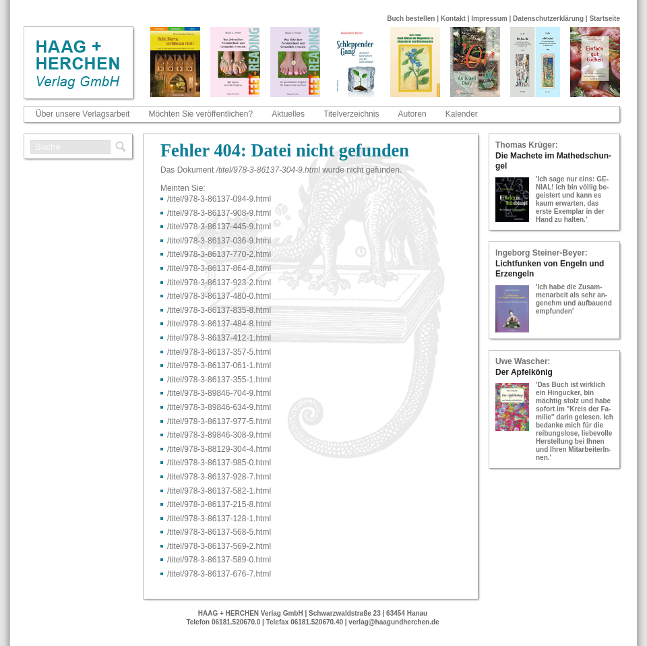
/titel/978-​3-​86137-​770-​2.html (219, 254)
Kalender (461, 114)
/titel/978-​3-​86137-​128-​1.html (219, 518)
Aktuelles (288, 114)
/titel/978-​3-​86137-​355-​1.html (219, 379)
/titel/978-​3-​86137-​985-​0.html (219, 462)
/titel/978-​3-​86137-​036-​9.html (219, 240)
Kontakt (453, 18)
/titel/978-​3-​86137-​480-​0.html (219, 296)
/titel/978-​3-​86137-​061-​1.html (219, 365)
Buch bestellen (411, 18)
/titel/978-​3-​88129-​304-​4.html (219, 449)
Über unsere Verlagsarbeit (82, 114)
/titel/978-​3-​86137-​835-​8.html (219, 310)
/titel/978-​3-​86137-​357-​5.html (219, 352)
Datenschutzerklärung (548, 18)
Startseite (604, 18)
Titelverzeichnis (351, 114)
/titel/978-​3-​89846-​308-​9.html (219, 435)
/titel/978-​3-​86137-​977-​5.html (219, 421)
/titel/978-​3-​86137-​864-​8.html (219, 268)
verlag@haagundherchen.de (393, 622)
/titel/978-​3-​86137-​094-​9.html (219, 199)
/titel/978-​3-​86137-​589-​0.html (219, 559)
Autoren (412, 114)
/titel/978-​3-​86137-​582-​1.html (219, 491)
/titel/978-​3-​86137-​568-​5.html (219, 532)
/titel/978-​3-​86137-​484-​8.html (219, 323)
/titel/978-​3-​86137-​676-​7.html (219, 574)
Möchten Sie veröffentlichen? (201, 114)
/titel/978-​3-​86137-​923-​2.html (219, 282)
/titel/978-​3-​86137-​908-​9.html (219, 213)
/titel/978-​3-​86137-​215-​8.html (219, 504)
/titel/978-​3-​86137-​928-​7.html (219, 476)
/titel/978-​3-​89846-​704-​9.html (219, 393)
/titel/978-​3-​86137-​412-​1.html (219, 338)
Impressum (489, 18)
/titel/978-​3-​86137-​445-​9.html (219, 226)
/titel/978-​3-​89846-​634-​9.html (219, 407)
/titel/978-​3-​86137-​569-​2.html (219, 546)
